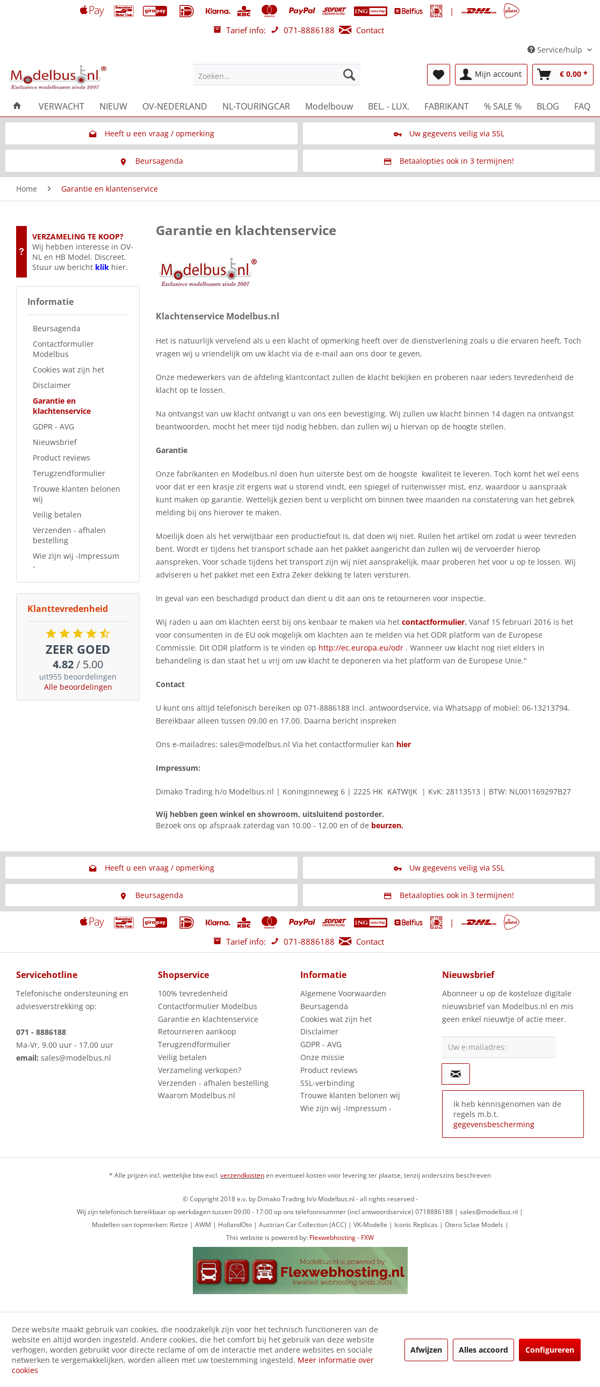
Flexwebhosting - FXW (341, 1237)
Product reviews (61, 457)
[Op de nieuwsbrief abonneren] (456, 1074)
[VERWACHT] (61, 106)
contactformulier (433, 622)
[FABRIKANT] (446, 106)
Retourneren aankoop (197, 1031)
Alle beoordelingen (78, 687)
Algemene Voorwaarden (343, 993)
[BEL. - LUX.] (388, 106)
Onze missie (322, 1057)
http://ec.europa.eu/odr (361, 648)
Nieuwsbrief (55, 442)
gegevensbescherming (493, 1124)
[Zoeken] (349, 74)
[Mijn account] (491, 74)
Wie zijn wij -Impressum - (76, 561)
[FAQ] (582, 106)
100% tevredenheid (193, 993)
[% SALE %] (502, 106)
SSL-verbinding (327, 1083)
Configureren (549, 1350)
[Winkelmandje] (563, 74)
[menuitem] (277, 74)
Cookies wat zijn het (68, 369)
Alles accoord (483, 1350)
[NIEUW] (113, 106)
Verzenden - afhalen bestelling (69, 535)
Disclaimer (52, 385)
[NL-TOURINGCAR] (256, 106)
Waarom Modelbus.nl (196, 1095)
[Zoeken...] (277, 74)
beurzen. (387, 825)
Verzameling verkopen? (199, 1070)
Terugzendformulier (69, 473)
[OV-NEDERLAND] (175, 106)
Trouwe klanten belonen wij (76, 494)
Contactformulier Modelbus (63, 349)
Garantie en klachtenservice (62, 406)
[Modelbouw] (329, 106)
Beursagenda (57, 328)
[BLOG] (548, 106)
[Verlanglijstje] (438, 74)
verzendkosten (242, 1175)
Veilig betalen (57, 514)
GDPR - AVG (53, 426)
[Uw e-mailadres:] (498, 1047)
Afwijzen (426, 1350)
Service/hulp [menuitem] (555, 50)
